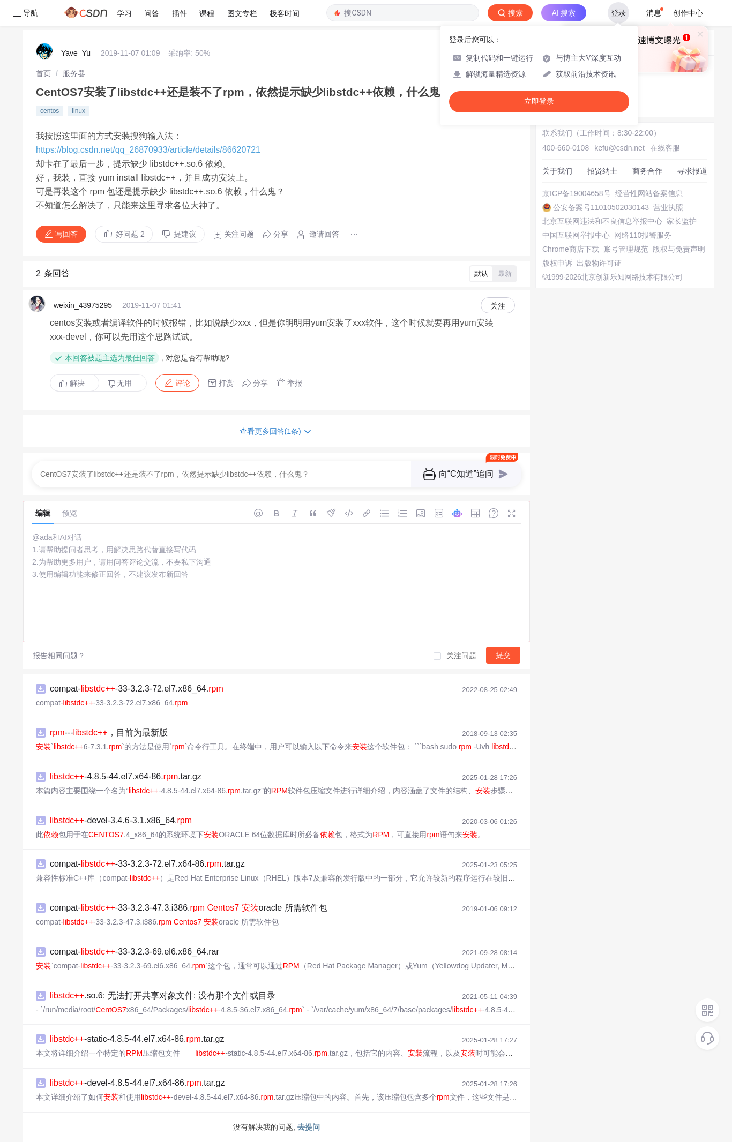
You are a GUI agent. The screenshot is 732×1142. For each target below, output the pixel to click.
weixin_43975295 (83, 305)
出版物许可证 (599, 263)
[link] (43, 73)
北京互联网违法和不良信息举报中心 (602, 221)
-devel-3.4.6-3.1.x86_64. (121, 820)
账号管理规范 (625, 249)
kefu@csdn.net (619, 148)
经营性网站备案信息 (649, 193)
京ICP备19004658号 (576, 193)
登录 (618, 13)
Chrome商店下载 (570, 249)
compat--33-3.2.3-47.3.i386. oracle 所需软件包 (188, 907)
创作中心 (688, 13)
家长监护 (682, 221)
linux (78, 111)
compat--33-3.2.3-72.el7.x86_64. (136, 688)
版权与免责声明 (679, 249)
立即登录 (539, 101)
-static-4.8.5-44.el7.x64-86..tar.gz (137, 1038)
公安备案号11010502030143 (601, 207)
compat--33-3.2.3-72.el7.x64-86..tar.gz (147, 863)
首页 (43, 73)
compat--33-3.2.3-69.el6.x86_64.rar (134, 951)
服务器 (74, 73)
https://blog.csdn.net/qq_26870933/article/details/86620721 (148, 149)
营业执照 (668, 207)
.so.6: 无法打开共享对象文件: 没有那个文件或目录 (162, 995)
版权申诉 (557, 263)
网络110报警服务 (642, 235)
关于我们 (557, 171)
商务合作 (647, 171)
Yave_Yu (76, 53)
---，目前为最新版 (109, 732)
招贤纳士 (602, 171)
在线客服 (665, 148)
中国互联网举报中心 (576, 235)
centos (49, 111)
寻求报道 (692, 171)
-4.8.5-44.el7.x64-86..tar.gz (125, 776)
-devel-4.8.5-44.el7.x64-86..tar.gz (137, 1082)
